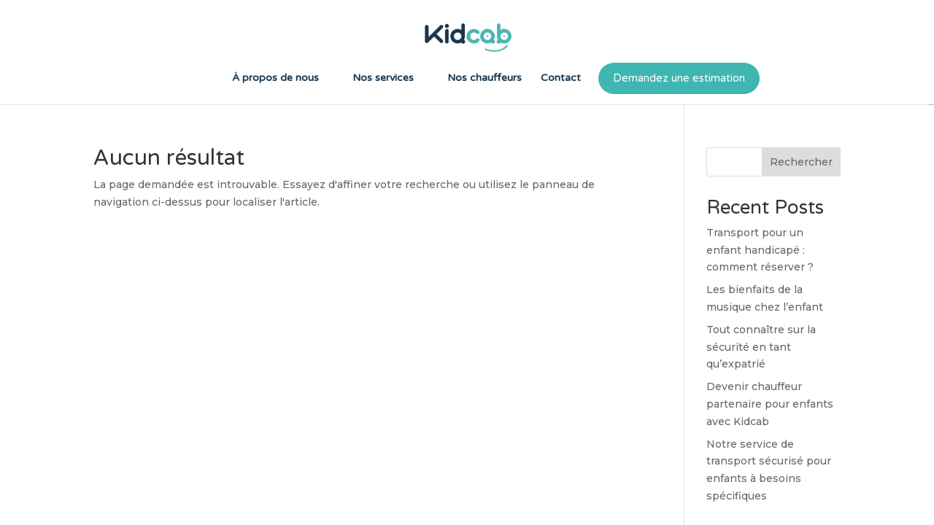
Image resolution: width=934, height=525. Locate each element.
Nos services (383, 78)
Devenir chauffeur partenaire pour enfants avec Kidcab (769, 404)
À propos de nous (275, 78)
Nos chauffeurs (484, 78)
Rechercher (801, 161)
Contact (561, 78)
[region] (467, 262)
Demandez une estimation (679, 78)
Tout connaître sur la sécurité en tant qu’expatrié (761, 347)
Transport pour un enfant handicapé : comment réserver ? (760, 250)
